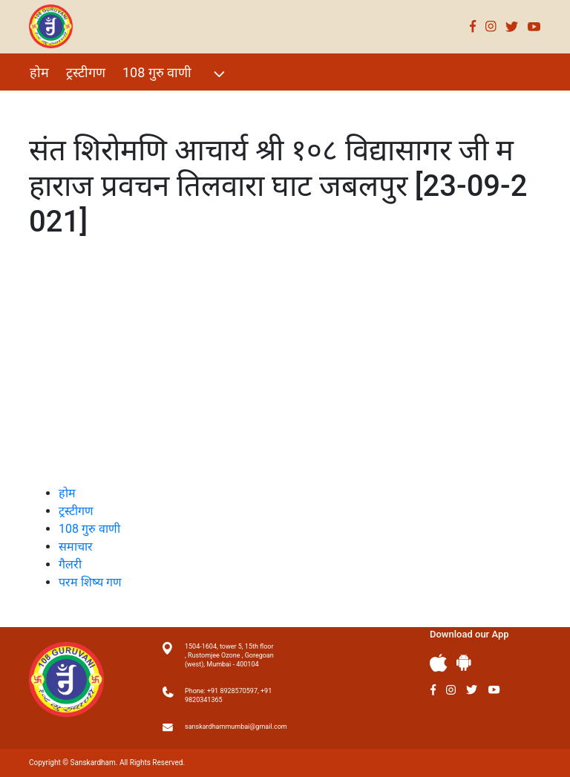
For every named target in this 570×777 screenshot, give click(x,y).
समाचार (76, 547)
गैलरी (163, 104)
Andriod (463, 662)
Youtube (534, 26)
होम (39, 72)
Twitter (512, 26)
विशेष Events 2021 (82, 104)
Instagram (491, 26)
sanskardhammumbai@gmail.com (229, 726)
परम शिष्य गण (228, 104)
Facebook (473, 26)
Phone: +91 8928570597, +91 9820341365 (228, 695)
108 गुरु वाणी (175, 74)
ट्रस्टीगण (85, 72)
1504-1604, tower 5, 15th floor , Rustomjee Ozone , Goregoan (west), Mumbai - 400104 (229, 655)
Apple (439, 663)
